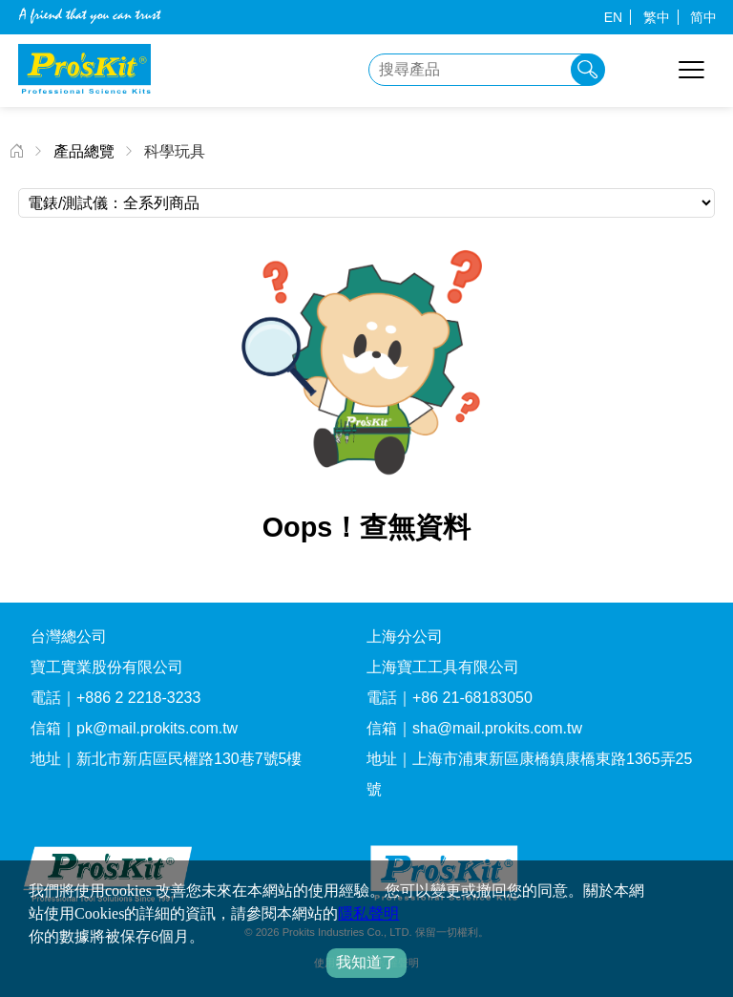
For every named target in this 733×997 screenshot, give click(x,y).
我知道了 (366, 962)
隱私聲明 (368, 913)
